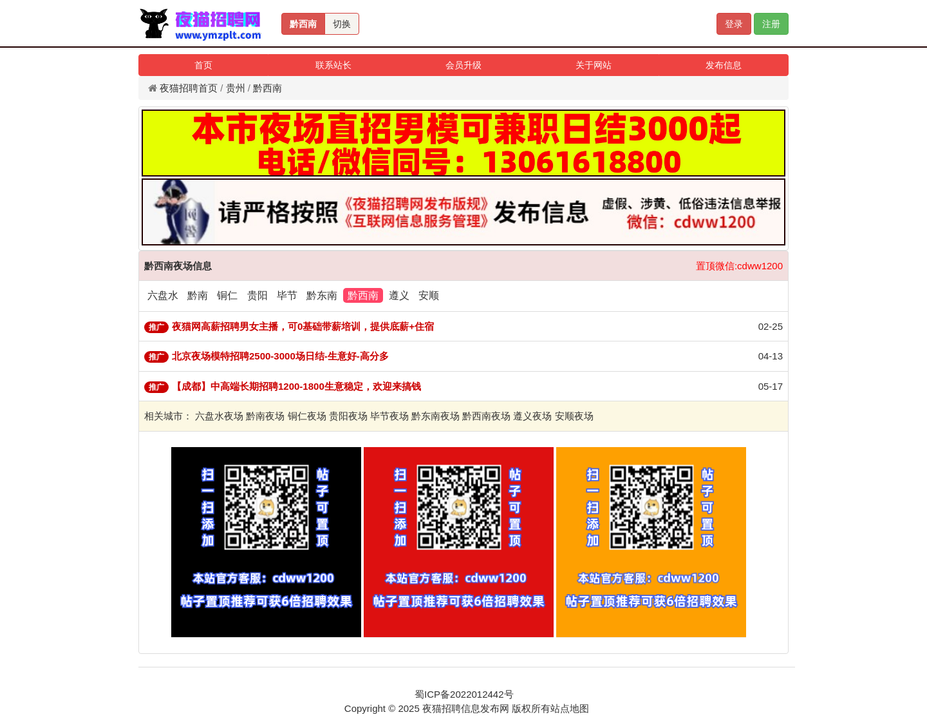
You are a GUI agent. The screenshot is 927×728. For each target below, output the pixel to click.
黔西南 (303, 24)
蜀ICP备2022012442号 (464, 694)
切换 (342, 24)
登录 (734, 24)
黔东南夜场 (435, 415)
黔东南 (321, 295)
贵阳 (257, 295)
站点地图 (569, 708)
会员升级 (463, 65)
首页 (203, 65)
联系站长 (333, 65)
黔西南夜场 (486, 415)
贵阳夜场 (348, 415)
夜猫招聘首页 (189, 87)
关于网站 (594, 65)
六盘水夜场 (219, 415)
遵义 (399, 295)
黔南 (197, 295)
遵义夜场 (532, 415)
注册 (771, 24)
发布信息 (724, 65)
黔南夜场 (265, 415)
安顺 (428, 295)
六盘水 (162, 295)
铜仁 (227, 295)
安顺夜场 (574, 415)
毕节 (287, 295)
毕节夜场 (389, 415)
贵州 (235, 87)
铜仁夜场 (307, 415)
